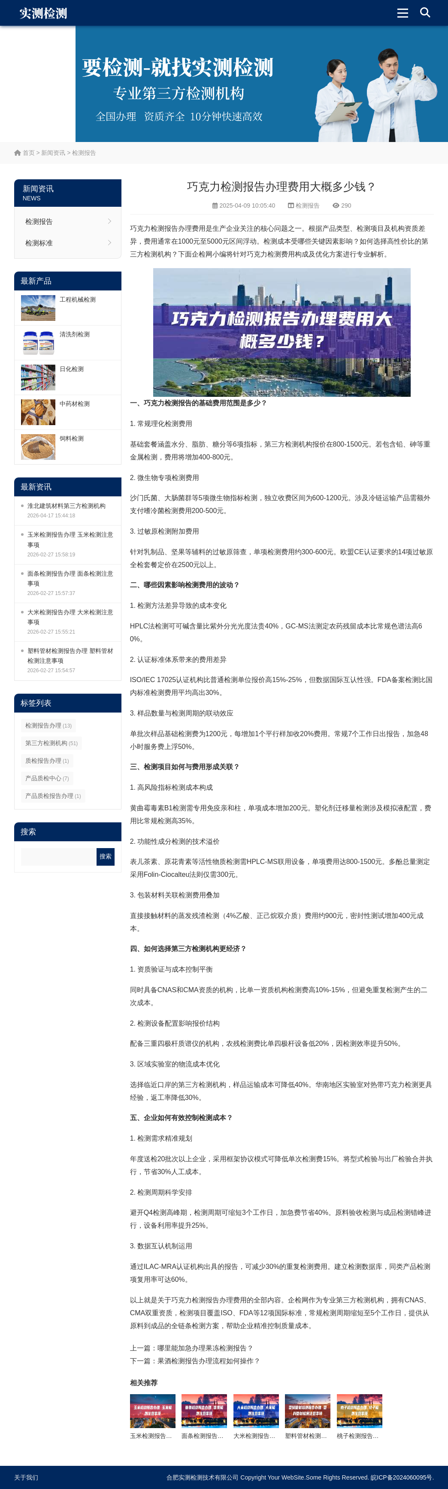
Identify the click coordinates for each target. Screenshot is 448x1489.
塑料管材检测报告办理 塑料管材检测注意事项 (70, 655)
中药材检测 (75, 403)
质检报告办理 (47, 760)
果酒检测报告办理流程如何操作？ (208, 1361)
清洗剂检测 (75, 334)
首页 (24, 152)
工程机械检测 (78, 299)
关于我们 (26, 1477)
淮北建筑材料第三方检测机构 (66, 505)
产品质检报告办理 (53, 795)
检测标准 (39, 243)
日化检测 (72, 368)
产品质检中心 (47, 778)
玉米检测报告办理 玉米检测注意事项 (70, 539)
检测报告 (84, 152)
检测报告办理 (48, 725)
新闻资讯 (53, 152)
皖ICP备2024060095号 (401, 1477)
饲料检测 (72, 438)
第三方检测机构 (51, 743)
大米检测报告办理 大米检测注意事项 (70, 617)
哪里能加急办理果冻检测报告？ (205, 1348)
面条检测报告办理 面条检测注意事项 (70, 578)
